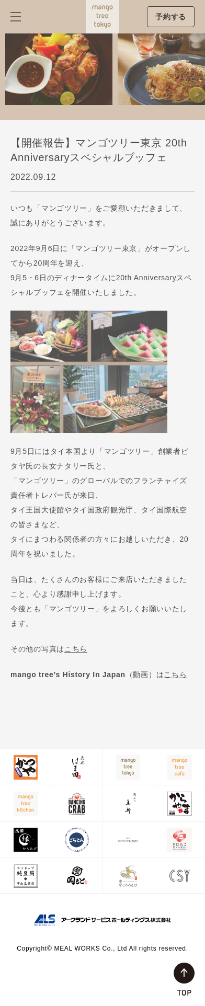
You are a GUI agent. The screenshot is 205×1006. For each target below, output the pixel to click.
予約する (170, 17)
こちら (75, 649)
